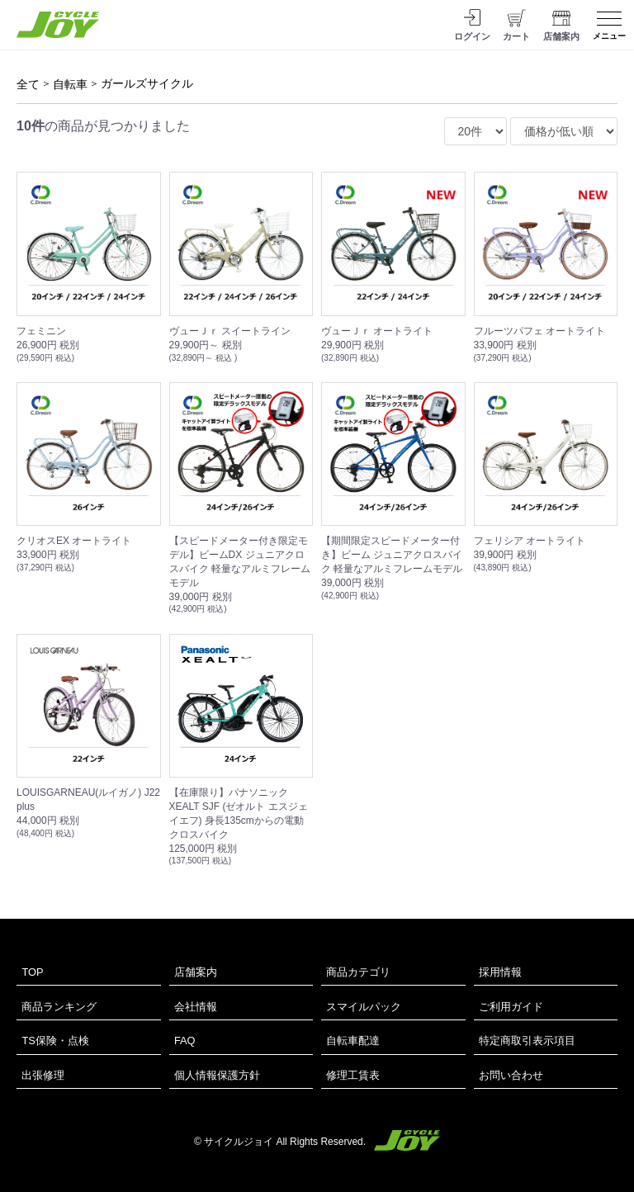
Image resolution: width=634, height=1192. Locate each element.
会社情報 (195, 1006)
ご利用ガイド (511, 1006)
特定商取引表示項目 (527, 1040)
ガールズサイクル (147, 83)
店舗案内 (195, 972)
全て (28, 84)
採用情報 (500, 972)
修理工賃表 (353, 1075)
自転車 (70, 84)
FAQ (185, 1040)
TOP (32, 972)
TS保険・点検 (54, 1040)
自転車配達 (353, 1040)
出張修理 (42, 1075)
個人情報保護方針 (217, 1075)
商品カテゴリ (358, 972)
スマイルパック (363, 1006)
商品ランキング (59, 1006)
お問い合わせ (511, 1075)
